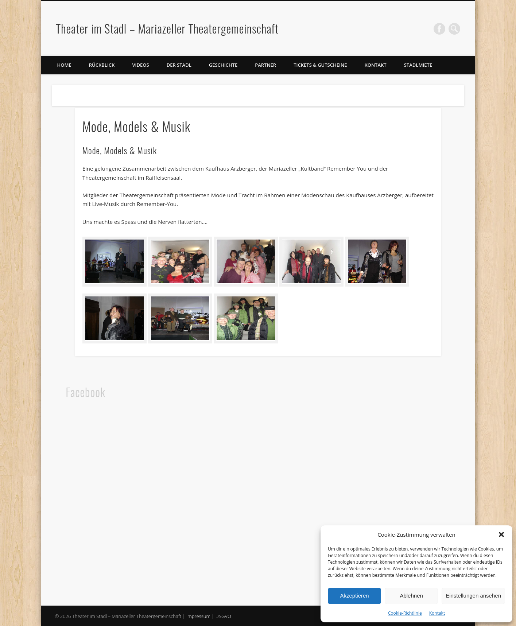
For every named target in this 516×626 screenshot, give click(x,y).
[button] (501, 534)
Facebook (439, 29)
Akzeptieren (354, 595)
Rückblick (102, 65)
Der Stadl (179, 65)
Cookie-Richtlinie (405, 613)
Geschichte (223, 65)
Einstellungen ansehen (473, 595)
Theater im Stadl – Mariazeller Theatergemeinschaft (167, 28)
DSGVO (223, 616)
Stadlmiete (418, 65)
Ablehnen (411, 595)
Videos (140, 65)
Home (64, 65)
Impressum (198, 616)
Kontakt (437, 613)
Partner (265, 65)
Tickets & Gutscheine (320, 65)
